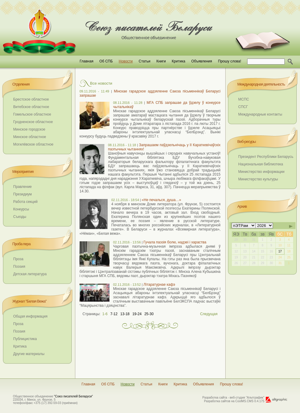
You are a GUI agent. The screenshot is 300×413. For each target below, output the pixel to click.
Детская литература (29, 274)
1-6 (104, 314)
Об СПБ (106, 61)
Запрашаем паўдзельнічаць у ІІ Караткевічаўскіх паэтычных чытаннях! (164, 147)
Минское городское (29, 129)
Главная (86, 61)
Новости (126, 61)
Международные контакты (260, 114)
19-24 (137, 314)
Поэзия (19, 266)
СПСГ (243, 107)
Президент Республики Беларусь (265, 157)
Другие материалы (28, 354)
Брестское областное (31, 99)
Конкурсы (21, 209)
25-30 (149, 314)
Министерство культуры (258, 179)
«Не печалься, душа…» (161, 200)
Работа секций (25, 202)
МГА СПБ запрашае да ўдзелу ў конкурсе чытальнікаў (166, 105)
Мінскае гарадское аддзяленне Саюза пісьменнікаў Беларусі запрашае (150, 93)
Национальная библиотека (260, 164)
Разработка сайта (214, 397)
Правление (22, 187)
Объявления (201, 61)
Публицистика (25, 339)
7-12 (114, 314)
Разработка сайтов (217, 401)
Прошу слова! (229, 61)
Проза (18, 259)
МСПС (243, 99)
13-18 (125, 314)
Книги (161, 61)
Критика (178, 61)
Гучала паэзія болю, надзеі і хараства (174, 242)
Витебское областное (31, 107)
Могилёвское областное (33, 144)
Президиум (22, 194)
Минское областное (29, 137)
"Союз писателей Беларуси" (73, 396)
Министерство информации (261, 172)
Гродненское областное (33, 122)
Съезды (19, 217)
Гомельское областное (32, 114)
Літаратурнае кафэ (159, 284)
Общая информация (30, 316)
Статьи (144, 61)
